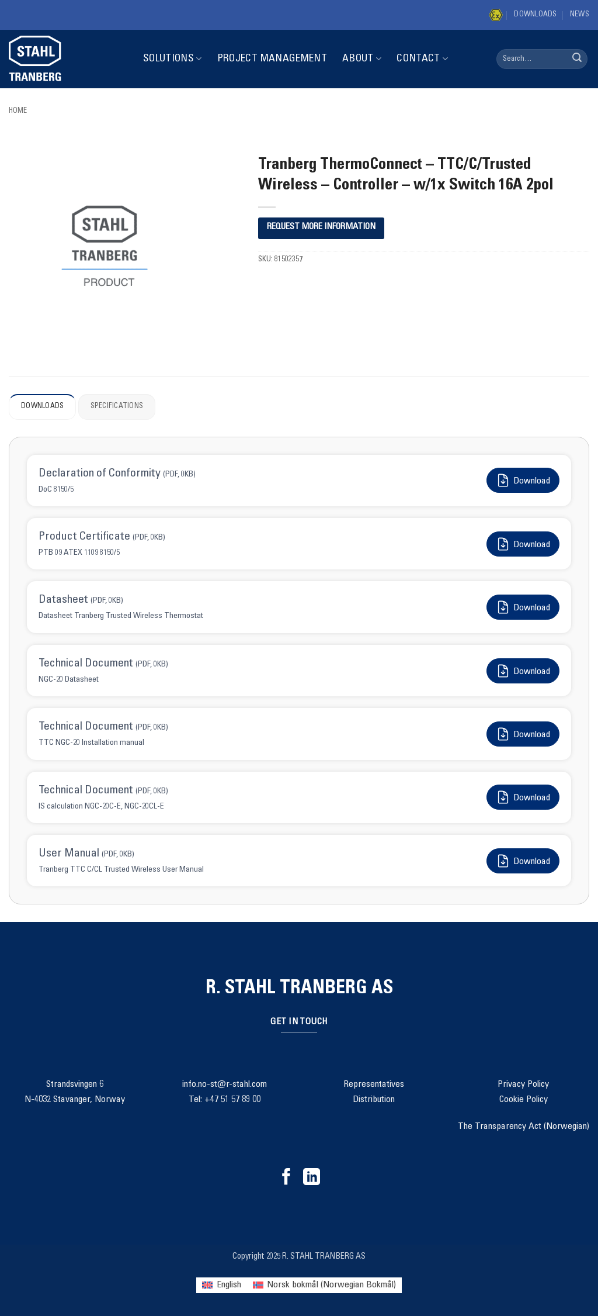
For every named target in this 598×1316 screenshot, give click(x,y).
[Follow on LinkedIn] (311, 1178)
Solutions (172, 58)
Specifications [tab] (117, 406)
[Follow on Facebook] (286, 1178)
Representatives (373, 1084)
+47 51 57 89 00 (232, 1099)
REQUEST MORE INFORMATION (321, 227)
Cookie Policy (523, 1099)
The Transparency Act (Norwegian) (523, 1126)
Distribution (374, 1099)
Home (18, 111)
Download (523, 480)
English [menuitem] (229, 1285)
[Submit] (577, 59)
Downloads (535, 15)
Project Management (272, 59)
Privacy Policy (523, 1084)
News (579, 15)
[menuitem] (221, 1285)
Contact (422, 58)
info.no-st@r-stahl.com (224, 1084)
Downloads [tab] (42, 406)
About (361, 58)
